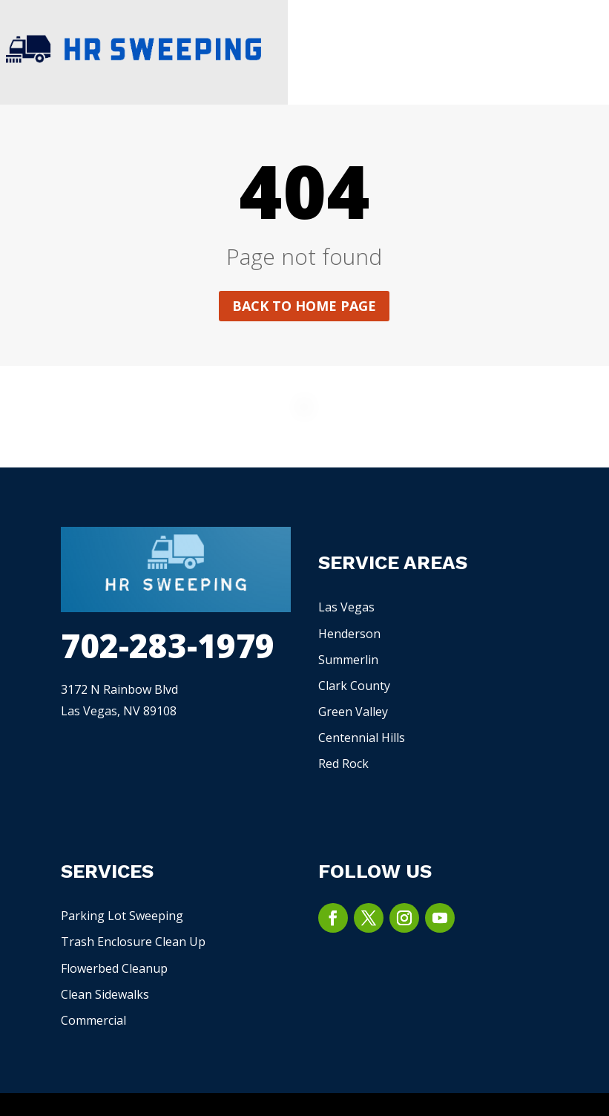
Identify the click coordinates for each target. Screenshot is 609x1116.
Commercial (93, 1020)
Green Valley (353, 711)
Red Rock (343, 763)
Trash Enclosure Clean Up (133, 941)
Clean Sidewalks (105, 994)
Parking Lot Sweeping (122, 915)
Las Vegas (346, 607)
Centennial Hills (361, 737)
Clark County (354, 685)
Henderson (349, 634)
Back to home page (304, 306)
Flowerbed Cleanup (114, 968)
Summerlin (348, 659)
